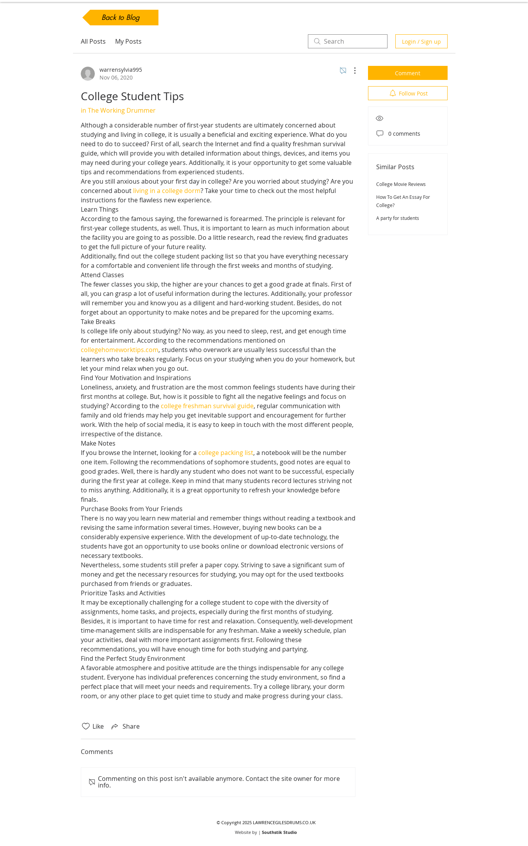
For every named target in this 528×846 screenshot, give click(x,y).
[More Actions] (351, 70)
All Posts (93, 41)
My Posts (128, 41)
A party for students (397, 218)
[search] (348, 41)
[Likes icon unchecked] (86, 726)
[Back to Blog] (120, 17)
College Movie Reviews (401, 184)
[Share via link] (125, 726)
